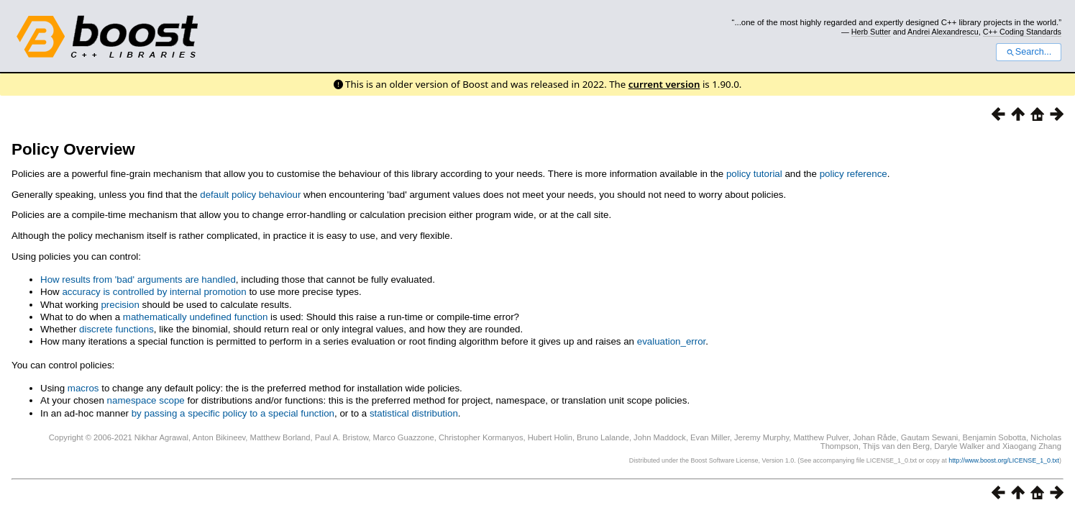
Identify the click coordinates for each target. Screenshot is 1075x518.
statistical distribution (414, 413)
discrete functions (116, 329)
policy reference (853, 173)
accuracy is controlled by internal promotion (154, 291)
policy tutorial (754, 173)
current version (664, 84)
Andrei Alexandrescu (943, 31)
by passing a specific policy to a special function (233, 413)
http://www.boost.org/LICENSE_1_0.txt (1003, 460)
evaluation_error (671, 341)
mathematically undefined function (195, 317)
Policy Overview (73, 149)
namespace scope (146, 400)
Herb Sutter (871, 31)
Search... (1028, 52)
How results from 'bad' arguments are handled (138, 279)
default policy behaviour (250, 194)
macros (83, 388)
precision (120, 304)
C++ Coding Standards (1022, 31)
